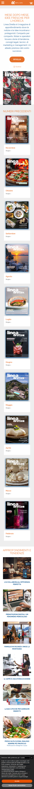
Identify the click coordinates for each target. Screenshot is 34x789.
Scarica (17, 67)
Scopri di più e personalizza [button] (17, 785)
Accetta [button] (17, 781)
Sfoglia (17, 59)
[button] (3, 3)
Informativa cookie (9, 769)
